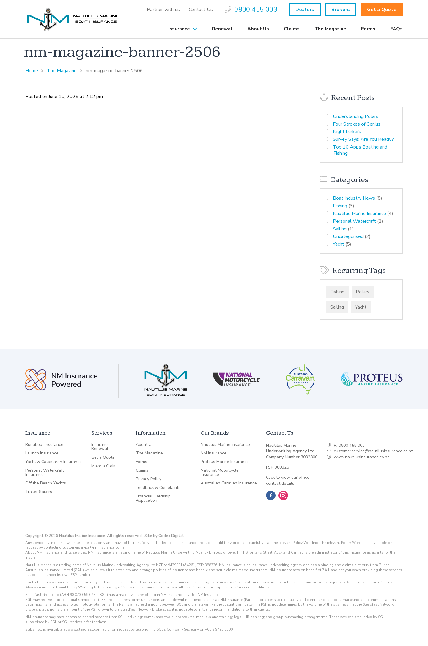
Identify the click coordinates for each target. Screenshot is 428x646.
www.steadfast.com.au (86, 629)
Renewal (222, 29)
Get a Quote (381, 9)
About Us (258, 29)
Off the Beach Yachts (45, 483)
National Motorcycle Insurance (220, 472)
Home (31, 70)
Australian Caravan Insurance (229, 483)
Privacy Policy (148, 479)
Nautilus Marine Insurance (359, 213)
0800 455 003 (251, 9)
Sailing (340, 229)
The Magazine (330, 29)
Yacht (338, 244)
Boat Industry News (354, 198)
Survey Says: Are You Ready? (363, 139)
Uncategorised (348, 236)
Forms (368, 29)
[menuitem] (163, 9)
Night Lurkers (347, 131)
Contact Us (201, 9)
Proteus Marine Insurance (225, 462)
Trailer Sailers (38, 492)
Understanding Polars (355, 116)
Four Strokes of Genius (356, 124)
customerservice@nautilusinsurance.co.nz (373, 451)
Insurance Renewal (100, 447)
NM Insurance (213, 453)
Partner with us (163, 9)
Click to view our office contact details (287, 480)
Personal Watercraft (354, 221)
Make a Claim (104, 466)
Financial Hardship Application (153, 498)
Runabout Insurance (44, 445)
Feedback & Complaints (158, 488)
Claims (292, 29)
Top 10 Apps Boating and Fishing (360, 150)
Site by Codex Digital (164, 535)
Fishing (340, 206)
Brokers (340, 9)
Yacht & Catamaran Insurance (53, 462)
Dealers (304, 9)
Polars (362, 292)
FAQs (396, 29)
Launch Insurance (42, 453)
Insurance (179, 29)
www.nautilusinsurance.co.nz (361, 457)
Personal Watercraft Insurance (44, 472)
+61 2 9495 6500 (219, 629)
